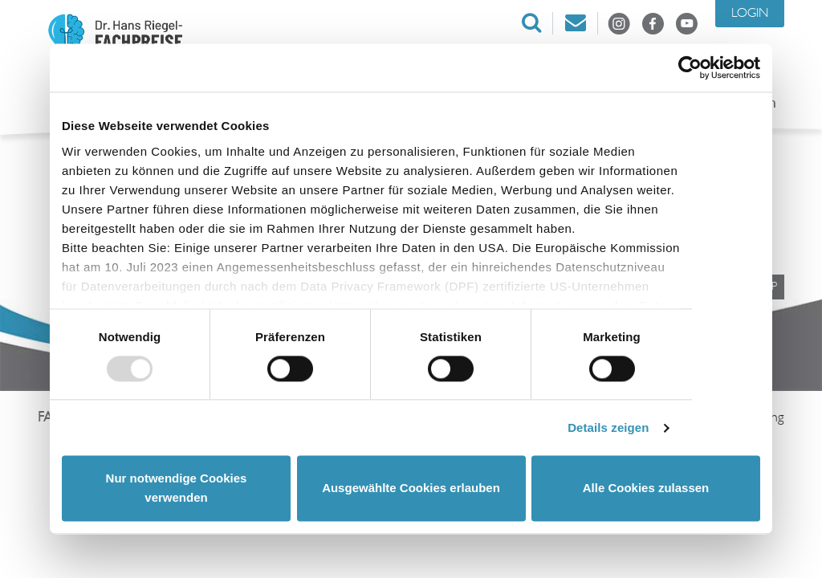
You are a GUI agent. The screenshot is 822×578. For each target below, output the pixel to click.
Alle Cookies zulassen (646, 488)
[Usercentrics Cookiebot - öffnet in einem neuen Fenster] (690, 67)
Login (749, 13)
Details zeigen (608, 427)
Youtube (686, 23)
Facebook (652, 23)
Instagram (619, 23)
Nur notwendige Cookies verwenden (176, 488)
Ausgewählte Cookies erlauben (411, 488)
